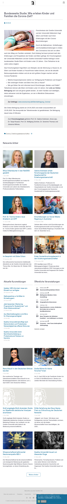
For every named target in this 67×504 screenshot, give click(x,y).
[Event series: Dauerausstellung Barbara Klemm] (47, 287)
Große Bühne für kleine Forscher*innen (43, 369)
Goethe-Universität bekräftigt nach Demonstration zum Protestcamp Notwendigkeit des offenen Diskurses (17, 324)
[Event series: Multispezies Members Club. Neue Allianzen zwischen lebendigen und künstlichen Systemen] (48, 293)
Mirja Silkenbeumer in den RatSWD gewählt (16, 172)
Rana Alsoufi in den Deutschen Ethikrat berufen (17, 369)
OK (39, 501)
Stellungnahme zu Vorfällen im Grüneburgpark (14, 297)
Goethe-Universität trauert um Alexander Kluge (45, 453)
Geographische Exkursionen (48, 302)
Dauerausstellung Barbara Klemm (50, 290)
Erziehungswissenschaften (21, 134)
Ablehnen (43, 501)
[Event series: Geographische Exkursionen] (47, 300)
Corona (8, 134)
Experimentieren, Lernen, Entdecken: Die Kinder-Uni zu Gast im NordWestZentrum (51, 309)
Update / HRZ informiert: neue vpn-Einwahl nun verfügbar (16, 289)
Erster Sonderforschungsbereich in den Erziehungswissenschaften (47, 257)
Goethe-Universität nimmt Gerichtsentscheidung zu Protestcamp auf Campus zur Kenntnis (14, 335)
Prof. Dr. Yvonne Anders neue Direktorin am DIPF (14, 218)
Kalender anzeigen (39, 329)
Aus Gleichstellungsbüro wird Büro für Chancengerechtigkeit (16, 315)
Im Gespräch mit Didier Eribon (14, 256)
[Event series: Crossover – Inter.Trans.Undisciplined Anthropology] (48, 321)
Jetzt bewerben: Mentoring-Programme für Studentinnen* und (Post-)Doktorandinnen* (16, 306)
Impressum (34, 500)
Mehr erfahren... (57, 498)
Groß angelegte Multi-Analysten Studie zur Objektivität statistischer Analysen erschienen (18, 410)
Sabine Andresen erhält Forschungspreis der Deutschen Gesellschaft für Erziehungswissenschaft (46, 174)
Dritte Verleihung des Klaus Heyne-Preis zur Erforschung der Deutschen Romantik (48, 410)
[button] (33, 475)
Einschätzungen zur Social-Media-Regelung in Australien (47, 218)
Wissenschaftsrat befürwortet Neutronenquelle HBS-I (14, 453)
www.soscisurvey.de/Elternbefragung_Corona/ (34, 102)
